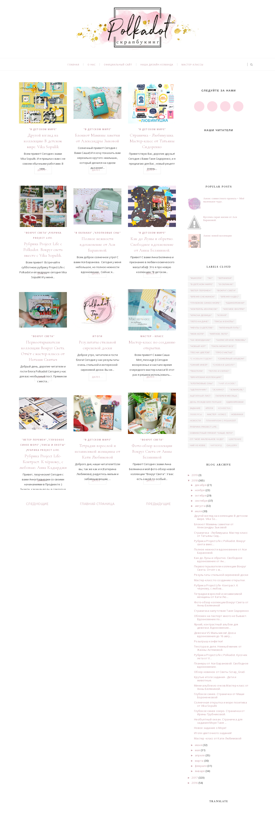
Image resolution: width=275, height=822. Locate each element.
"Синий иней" (199, 364)
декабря (200, 485)
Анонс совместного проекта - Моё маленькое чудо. (223, 200)
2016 (195, 783)
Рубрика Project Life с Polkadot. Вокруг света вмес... (219, 542)
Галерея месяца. (226, 395)
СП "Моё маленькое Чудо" (207, 439)
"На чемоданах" (200, 340)
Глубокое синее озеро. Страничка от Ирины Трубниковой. (219, 712)
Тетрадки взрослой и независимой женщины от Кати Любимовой (97, 451)
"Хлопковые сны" (107, 232)
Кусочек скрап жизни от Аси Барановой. (220, 218)
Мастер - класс (152, 336)
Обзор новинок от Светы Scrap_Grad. (219, 672)
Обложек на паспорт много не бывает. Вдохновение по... (220, 617)
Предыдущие (158, 504)
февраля (201, 766)
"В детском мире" (43, 129)
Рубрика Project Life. (43, 450)
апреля (200, 755)
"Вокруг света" (35, 232)
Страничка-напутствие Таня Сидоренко (221, 611)
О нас (92, 64)
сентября (201, 500)
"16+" (210, 278)
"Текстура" (196, 371)
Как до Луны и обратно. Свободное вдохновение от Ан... (218, 559)
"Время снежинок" (202, 296)
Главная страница (97, 504)
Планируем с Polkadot (221, 420)
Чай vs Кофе (197, 445)
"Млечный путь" (229, 327)
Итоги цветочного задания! (213, 733)
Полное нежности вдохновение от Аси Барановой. (97, 244)
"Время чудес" (229, 296)
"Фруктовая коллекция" (206, 377)
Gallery (232, 445)
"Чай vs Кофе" (227, 383)
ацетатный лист (200, 395)
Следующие (37, 504)
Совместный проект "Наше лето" (211, 433)
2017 (195, 777)
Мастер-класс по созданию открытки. (152, 345)
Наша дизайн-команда (156, 64)
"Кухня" (222, 315)
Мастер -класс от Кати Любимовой (217, 738)
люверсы (196, 414)
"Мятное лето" (218, 334)
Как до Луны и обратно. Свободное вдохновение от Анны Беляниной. (151, 244)
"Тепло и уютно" (219, 371)
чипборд (216, 445)
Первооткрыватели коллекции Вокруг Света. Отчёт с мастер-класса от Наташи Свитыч (43, 351)
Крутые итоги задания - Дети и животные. (215, 678)
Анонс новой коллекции (217, 236)
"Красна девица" (201, 315)
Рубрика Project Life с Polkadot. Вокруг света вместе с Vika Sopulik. (43, 249)
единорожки (235, 402)
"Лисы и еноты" (53, 444)
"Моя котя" (197, 334)
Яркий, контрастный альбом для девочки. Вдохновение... (216, 626)
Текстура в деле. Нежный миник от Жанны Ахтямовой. (218, 648)
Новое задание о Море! (210, 728)
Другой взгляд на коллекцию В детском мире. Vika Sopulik (43, 141)
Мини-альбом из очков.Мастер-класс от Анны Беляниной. (221, 687)
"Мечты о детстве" (202, 327)
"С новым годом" (201, 358)
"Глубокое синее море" (205, 303)
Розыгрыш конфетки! (208, 641)
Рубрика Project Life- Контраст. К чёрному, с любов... (216, 586)
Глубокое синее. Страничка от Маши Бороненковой (219, 695)
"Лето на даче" (199, 321)
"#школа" (196, 278)
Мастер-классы (192, 64)
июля (198, 511)
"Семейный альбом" (231, 358)
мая (197, 750)
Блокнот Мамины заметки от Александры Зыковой (97, 138)
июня (198, 745)
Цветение (235, 439)
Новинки (237, 414)
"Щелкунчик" (198, 389)
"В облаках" (83, 232)
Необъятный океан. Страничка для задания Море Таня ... (218, 721)
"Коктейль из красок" (204, 309)
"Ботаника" (225, 278)
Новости (195, 420)
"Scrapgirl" (236, 389)
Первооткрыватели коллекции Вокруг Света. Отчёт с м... (220, 567)
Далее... (43, 170)
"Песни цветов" (200, 352)
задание (195, 408)
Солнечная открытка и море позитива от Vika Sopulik (220, 704)
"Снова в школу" (224, 364)
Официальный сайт (118, 64)
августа (200, 506)
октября (200, 495)
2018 (195, 480)
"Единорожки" (235, 303)
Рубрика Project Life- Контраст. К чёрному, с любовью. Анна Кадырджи (43, 462)
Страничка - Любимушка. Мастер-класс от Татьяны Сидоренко (152, 141)
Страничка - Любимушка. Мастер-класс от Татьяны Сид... (221, 534)
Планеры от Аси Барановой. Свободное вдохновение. (221, 665)
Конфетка (224, 408)
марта (199, 761)
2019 (195, 475)
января (200, 771)
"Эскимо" (218, 389)
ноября (200, 490)
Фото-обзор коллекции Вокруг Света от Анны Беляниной (152, 451)
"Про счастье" (224, 352)
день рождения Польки (206, 402)
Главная (73, 64)
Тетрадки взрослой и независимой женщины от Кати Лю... (218, 595)
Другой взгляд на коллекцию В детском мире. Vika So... (221, 517)
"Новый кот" (198, 346)
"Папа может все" (223, 346)
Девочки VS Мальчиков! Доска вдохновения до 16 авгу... (215, 634)
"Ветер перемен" (34, 439)
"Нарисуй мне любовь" (231, 340)
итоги (97, 336)
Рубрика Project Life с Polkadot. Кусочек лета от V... (220, 656)
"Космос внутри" (234, 309)
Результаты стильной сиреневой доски (97, 345)
